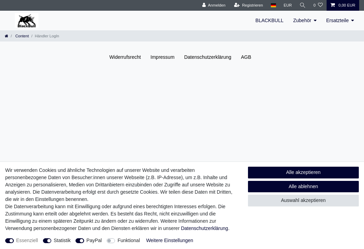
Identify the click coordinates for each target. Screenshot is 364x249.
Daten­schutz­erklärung (207, 57)
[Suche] (303, 5)
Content (21, 36)
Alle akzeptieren (303, 172)
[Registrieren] (248, 5)
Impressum (163, 57)
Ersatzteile (337, 20)
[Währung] (288, 5)
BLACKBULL (270, 20)
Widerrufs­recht (125, 57)
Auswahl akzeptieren (303, 200)
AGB (246, 57)
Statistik (62, 240)
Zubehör (302, 20)
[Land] (273, 5)
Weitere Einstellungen (169, 240)
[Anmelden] (213, 5)
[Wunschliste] (318, 5)
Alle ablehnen (303, 186)
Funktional (128, 240)
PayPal (94, 240)
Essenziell (27, 240)
